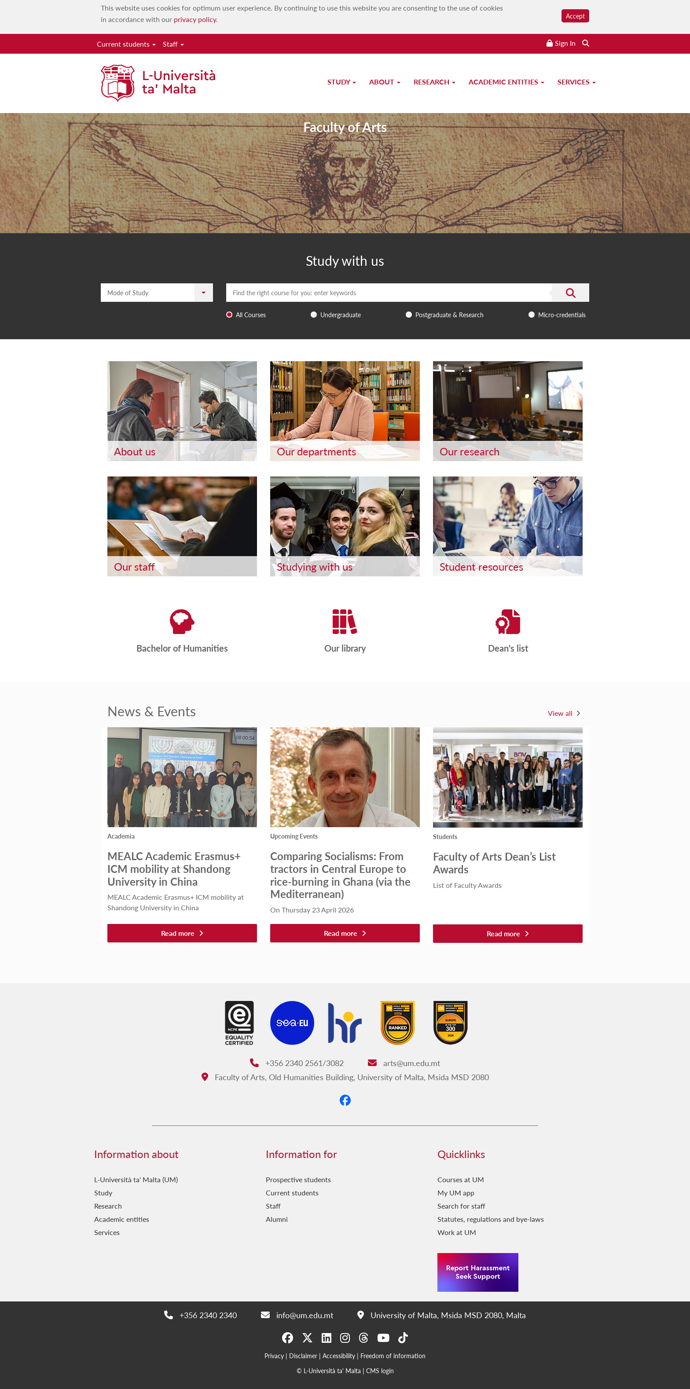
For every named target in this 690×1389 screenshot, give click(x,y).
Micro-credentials (562, 314)
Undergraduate (340, 314)
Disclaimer (303, 1355)
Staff (173, 44)
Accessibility (339, 1355)
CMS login (380, 1370)
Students (445, 836)
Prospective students (298, 1179)
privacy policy (195, 19)
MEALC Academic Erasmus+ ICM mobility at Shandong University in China (174, 868)
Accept (575, 15)
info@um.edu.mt (297, 1314)
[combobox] (408, 302)
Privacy (274, 1355)
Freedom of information (393, 1355)
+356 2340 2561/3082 (297, 1062)
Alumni (277, 1219)
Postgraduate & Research (449, 314)
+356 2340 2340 (200, 1314)
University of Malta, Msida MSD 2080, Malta (441, 1314)
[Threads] (363, 1338)
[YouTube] (383, 1338)
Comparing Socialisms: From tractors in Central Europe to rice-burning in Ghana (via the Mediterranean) (340, 874)
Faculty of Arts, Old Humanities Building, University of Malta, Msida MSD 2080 (345, 1076)
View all (560, 713)
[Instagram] (345, 1338)
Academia (121, 836)
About (384, 82)
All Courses (251, 314)
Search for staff (461, 1206)
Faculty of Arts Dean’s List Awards (494, 862)
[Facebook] (345, 1100)
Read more (182, 933)
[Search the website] (585, 43)
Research (434, 82)
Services (577, 82)
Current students (126, 44)
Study (341, 82)
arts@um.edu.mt (404, 1062)
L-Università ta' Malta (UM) (136, 1179)
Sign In (565, 43)
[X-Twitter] (307, 1338)
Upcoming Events (294, 836)
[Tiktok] (403, 1338)
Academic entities (506, 82)
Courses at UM (460, 1179)
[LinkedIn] (326, 1338)
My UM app (455, 1192)
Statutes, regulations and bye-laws (490, 1219)
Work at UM (456, 1232)
